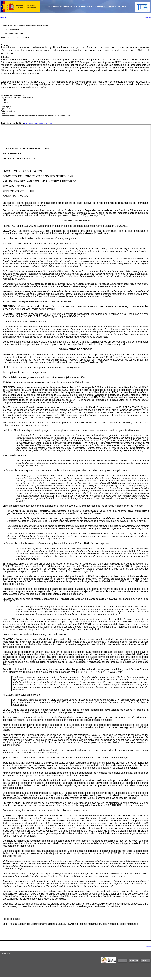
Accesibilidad (6, 953)
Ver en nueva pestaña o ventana (38, 123)
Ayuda (4, 18)
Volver (148, 18)
